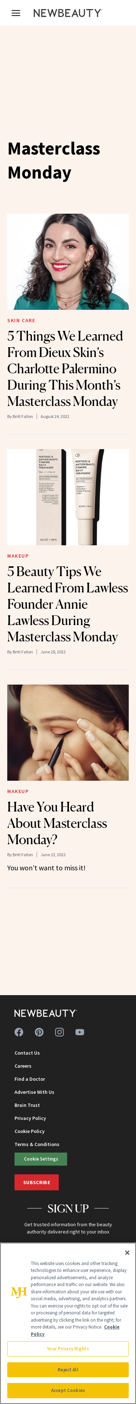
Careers (23, 1066)
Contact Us (27, 1053)
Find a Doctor (30, 1079)
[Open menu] (16, 13)
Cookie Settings (41, 1159)
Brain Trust (27, 1105)
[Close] (127, 1253)
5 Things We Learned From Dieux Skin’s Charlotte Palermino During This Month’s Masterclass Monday (65, 368)
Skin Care (21, 320)
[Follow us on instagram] (59, 1032)
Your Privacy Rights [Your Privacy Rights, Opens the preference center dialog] (67, 1349)
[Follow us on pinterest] (39, 1032)
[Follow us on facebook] (19, 1032)
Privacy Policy (30, 1118)
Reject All (68, 1370)
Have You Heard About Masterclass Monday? (57, 823)
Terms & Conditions (37, 1144)
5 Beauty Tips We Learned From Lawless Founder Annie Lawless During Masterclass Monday (67, 604)
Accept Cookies (68, 1390)
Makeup (18, 556)
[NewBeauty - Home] (68, 13)
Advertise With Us (34, 1092)
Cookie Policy (30, 1131)
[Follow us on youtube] (79, 1032)
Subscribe (36, 1182)
